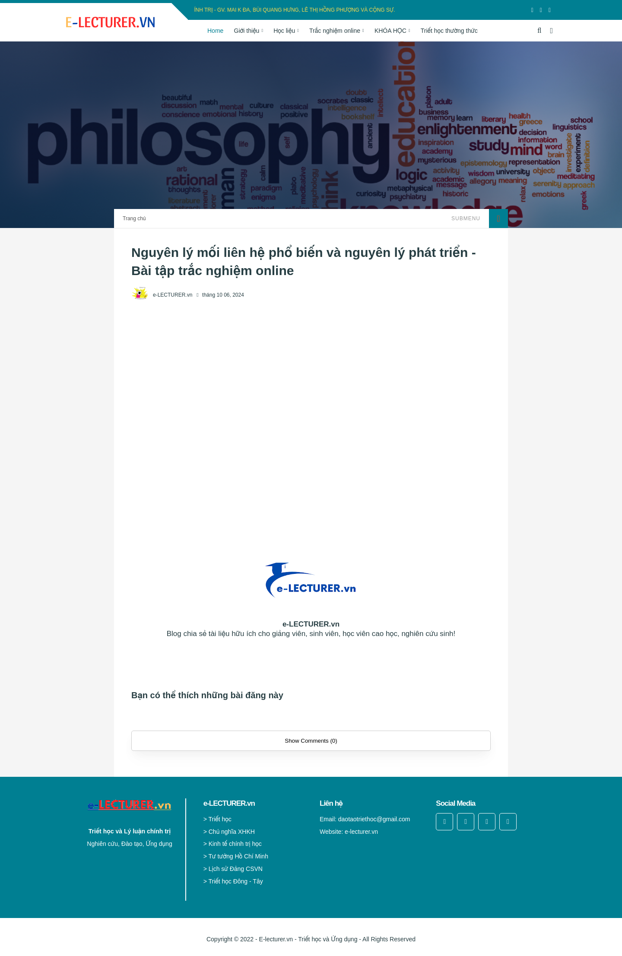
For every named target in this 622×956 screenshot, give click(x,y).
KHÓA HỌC (390, 30)
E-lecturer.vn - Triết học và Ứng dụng (308, 939)
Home (215, 30)
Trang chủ (134, 218)
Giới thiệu (247, 30)
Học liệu (284, 30)
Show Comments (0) (311, 741)
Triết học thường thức (449, 30)
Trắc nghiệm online (334, 30)
